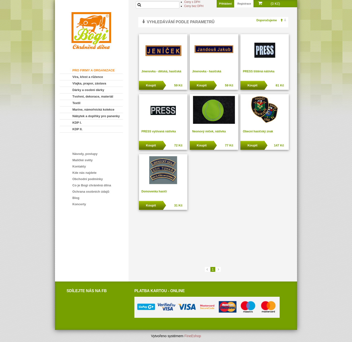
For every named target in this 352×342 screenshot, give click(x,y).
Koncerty (79, 204)
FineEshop (192, 336)
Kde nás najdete (84, 173)
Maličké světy (82, 160)
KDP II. (77, 129)
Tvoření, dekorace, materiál (92, 96)
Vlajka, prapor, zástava (89, 83)
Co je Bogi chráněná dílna (91, 185)
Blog (75, 198)
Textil (76, 103)
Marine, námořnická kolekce (93, 109)
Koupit (151, 85)
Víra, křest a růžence (87, 77)
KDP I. (77, 122)
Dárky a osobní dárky (88, 90)
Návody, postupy (85, 154)
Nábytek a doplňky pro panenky (96, 116)
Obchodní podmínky (87, 179)
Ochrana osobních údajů (90, 191)
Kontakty (79, 166)
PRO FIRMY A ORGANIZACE (93, 70)
